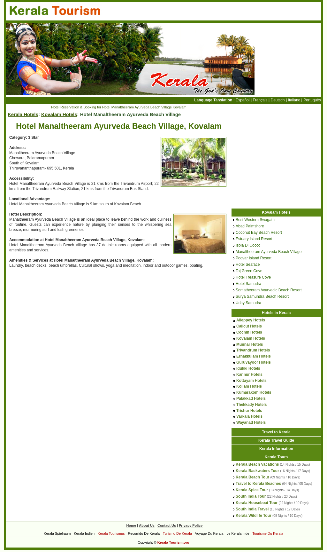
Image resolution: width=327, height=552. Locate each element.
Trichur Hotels (249, 410)
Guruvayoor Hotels (253, 362)
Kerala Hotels (23, 114)
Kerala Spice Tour (252, 490)
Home (131, 525)
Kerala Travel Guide (276, 440)
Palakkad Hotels (251, 398)
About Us (147, 525)
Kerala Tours (276, 457)
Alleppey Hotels (250, 320)
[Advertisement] (59, 320)
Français (260, 100)
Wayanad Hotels (251, 422)
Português (312, 100)
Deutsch (278, 100)
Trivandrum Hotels (253, 350)
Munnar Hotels (249, 344)
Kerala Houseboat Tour (257, 503)
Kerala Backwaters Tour (257, 471)
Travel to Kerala (276, 432)
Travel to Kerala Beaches (258, 483)
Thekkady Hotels (251, 404)
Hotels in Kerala (276, 313)
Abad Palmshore (250, 226)
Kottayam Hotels (251, 380)
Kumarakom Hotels (253, 392)
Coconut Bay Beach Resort (259, 232)
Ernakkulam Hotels (253, 356)
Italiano (294, 100)
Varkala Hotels (249, 416)
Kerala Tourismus (111, 533)
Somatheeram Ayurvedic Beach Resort (269, 290)
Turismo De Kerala (177, 533)
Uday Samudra (248, 303)
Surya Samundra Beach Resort (262, 296)
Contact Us (166, 525)
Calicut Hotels (249, 326)
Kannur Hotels (249, 374)
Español (242, 100)
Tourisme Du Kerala (267, 533)
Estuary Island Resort (254, 239)
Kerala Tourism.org (173, 542)
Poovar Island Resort (253, 258)
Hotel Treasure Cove (253, 277)
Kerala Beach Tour (252, 477)
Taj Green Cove (249, 271)
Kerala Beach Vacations (257, 464)
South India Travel (252, 509)
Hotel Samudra (248, 283)
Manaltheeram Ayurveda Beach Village (268, 251)
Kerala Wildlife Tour (253, 515)
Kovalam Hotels (59, 114)
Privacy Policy (191, 525)
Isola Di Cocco (248, 245)
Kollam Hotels (249, 386)
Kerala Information (276, 448)
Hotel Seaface (248, 264)
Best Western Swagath (255, 219)
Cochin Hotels (249, 332)
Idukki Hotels (248, 368)
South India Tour (251, 496)
